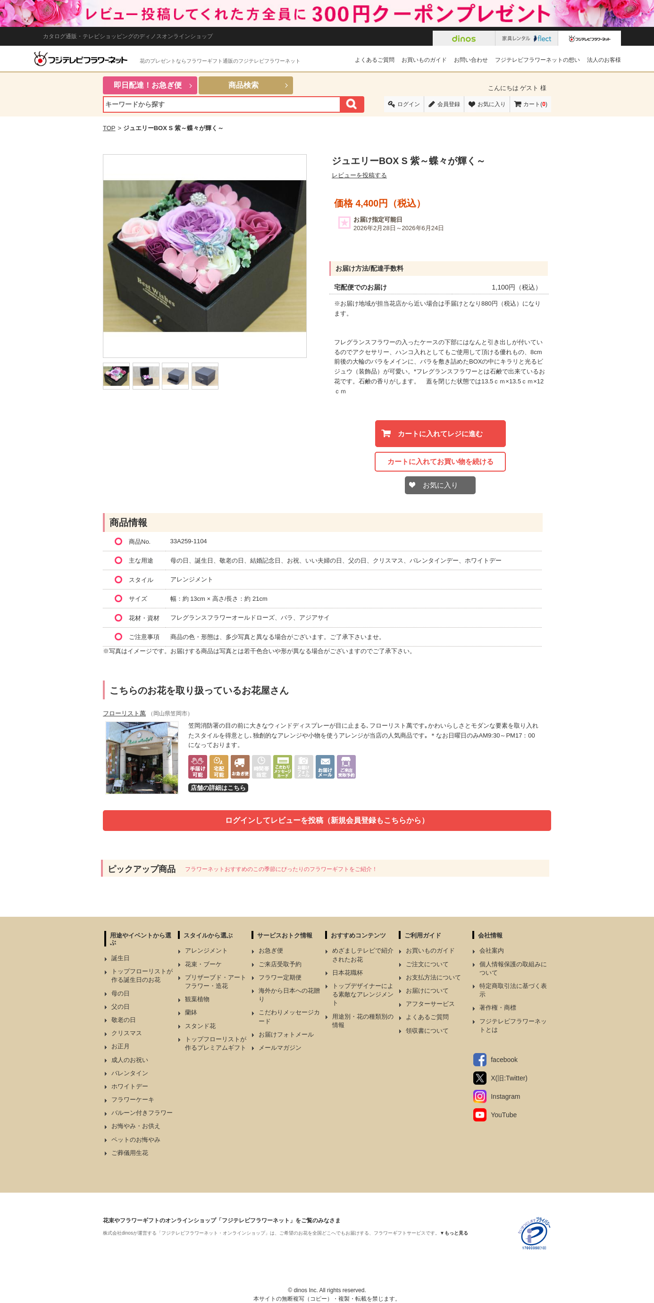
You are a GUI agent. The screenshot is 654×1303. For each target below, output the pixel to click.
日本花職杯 (347, 972)
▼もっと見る (454, 1233)
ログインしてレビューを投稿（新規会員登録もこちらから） (327, 820)
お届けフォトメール (286, 1034)
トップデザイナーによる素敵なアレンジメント (363, 994)
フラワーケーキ (132, 1099)
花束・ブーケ (203, 964)
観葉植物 (197, 999)
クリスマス (126, 1033)
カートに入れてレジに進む (440, 434)
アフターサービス (430, 1003)
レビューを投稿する (359, 175)
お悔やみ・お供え (135, 1125)
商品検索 (243, 85)
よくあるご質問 (374, 60)
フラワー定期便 (280, 977)
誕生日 (120, 958)
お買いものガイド (424, 60)
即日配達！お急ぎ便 (148, 85)
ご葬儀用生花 (129, 1152)
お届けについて (427, 990)
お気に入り (492, 104)
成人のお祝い (129, 1059)
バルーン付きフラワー (142, 1112)
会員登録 (448, 104)
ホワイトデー (129, 1086)
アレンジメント (206, 950)
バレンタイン (129, 1073)
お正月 (120, 1046)
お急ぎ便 (271, 950)
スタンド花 (200, 1025)
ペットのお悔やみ (135, 1139)
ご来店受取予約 (280, 964)
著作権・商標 (497, 1007)
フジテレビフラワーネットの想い (537, 60)
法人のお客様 (604, 60)
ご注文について (427, 964)
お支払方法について (433, 977)
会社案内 (491, 950)
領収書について (427, 1030)
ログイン (408, 104)
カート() (535, 104)
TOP (109, 128)
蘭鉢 (191, 1012)
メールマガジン (280, 1047)
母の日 (120, 993)
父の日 (120, 1006)
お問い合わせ (471, 60)
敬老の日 (123, 1019)
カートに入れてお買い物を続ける (440, 461)
